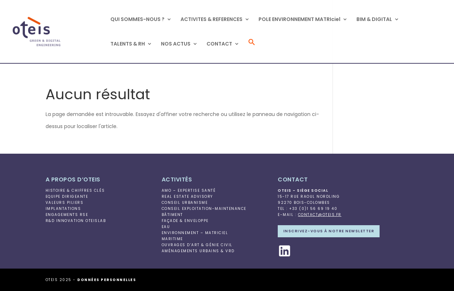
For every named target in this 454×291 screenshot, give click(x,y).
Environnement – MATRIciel (195, 233)
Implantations (63, 208)
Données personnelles (106, 279)
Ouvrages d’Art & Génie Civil (197, 245)
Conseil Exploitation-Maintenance (204, 208)
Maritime (172, 239)
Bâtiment (172, 214)
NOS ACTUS (176, 44)
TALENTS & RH (127, 44)
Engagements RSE (67, 214)
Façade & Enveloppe (185, 220)
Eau (166, 226)
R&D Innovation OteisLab (76, 220)
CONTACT (219, 44)
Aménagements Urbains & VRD (198, 251)
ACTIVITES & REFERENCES (211, 20)
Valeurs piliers (65, 202)
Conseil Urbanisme (185, 202)
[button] (251, 50)
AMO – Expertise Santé (189, 190)
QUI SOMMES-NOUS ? (137, 20)
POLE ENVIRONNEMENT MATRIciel (299, 20)
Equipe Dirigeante (67, 196)
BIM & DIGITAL (374, 20)
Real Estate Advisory (187, 196)
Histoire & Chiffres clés (75, 190)
